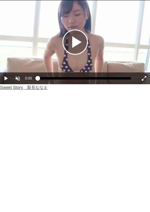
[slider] (84, 79)
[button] (18, 78)
